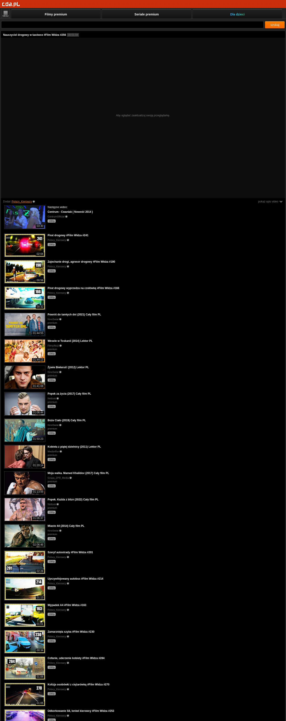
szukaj (274, 25)
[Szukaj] (132, 24)
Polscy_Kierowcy (22, 201)
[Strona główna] (11, 4)
